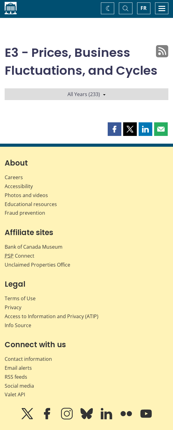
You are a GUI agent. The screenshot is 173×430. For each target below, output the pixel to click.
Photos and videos (26, 195)
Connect (19, 255)
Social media (19, 385)
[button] (114, 129)
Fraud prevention (25, 212)
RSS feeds (16, 376)
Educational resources (31, 204)
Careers (14, 177)
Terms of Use (20, 298)
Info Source (18, 325)
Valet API (15, 394)
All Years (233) (86, 94)
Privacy (13, 307)
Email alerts (18, 368)
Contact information (28, 359)
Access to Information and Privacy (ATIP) (51, 316)
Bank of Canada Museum (34, 246)
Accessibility (19, 186)
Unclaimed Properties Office (37, 264)
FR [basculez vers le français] (144, 8)
